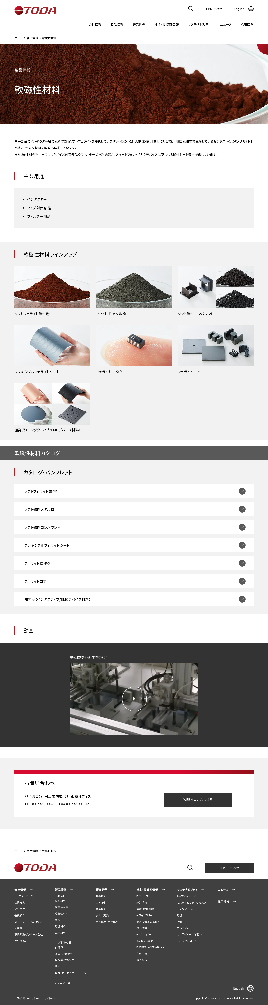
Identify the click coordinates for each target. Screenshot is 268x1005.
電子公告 (141, 960)
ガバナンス (183, 928)
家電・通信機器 (63, 954)
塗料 (57, 966)
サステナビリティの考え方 (191, 902)
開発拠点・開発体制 (107, 922)
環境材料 (60, 926)
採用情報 (247, 24)
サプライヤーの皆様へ (189, 934)
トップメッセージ (23, 896)
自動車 (59, 947)
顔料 (57, 920)
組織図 (18, 928)
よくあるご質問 (144, 941)
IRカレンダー (143, 934)
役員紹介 (19, 915)
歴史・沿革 (20, 941)
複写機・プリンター (66, 960)
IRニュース (142, 896)
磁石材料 (60, 901)
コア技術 (101, 902)
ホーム (18, 38)
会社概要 (19, 909)
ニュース (226, 24)
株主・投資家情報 (147, 890)
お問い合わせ (229, 867)
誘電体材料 (61, 907)
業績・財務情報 (145, 909)
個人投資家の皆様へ (148, 922)
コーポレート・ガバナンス (28, 922)
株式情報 (141, 928)
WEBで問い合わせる (197, 799)
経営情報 (141, 902)
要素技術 (101, 909)
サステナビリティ (187, 890)
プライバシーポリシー (26, 998)
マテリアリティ (185, 909)
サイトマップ (51, 998)
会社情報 (20, 890)
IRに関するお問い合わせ (150, 947)
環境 (179, 915)
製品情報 (32, 38)
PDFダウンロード (187, 941)
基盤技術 (101, 896)
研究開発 (101, 890)
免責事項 (141, 953)
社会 (179, 922)
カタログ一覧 (62, 983)
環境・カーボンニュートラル (70, 973)
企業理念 (19, 902)
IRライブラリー (144, 915)
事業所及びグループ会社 (28, 934)
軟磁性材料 (61, 913)
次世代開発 (102, 915)
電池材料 (60, 933)
